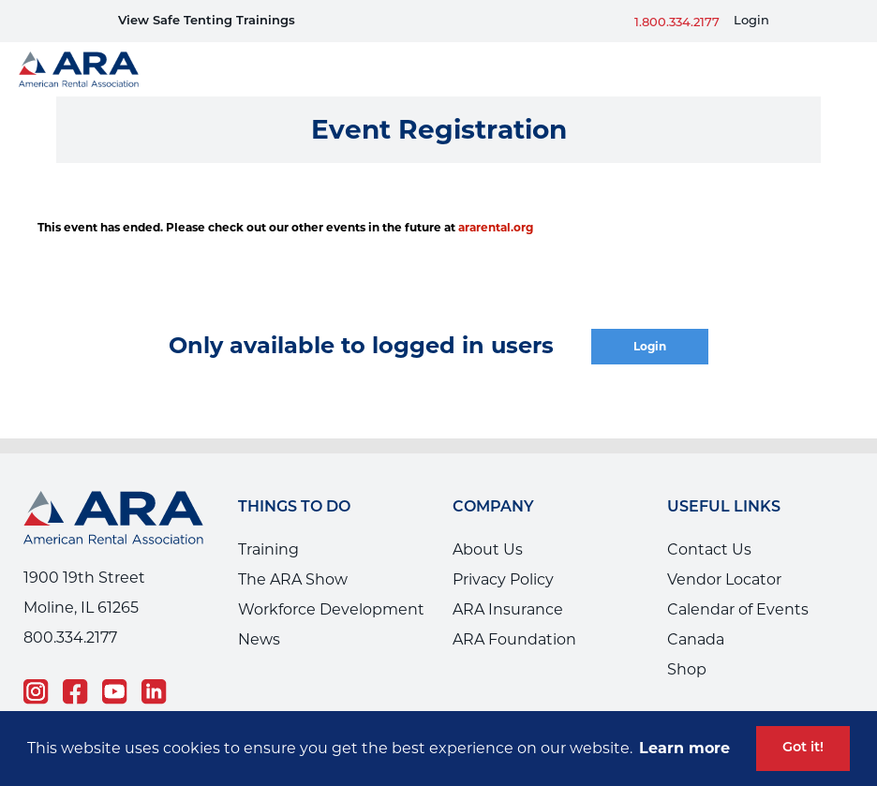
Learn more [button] (684, 748)
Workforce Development (331, 609)
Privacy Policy (503, 579)
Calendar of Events (738, 609)
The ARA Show (293, 579)
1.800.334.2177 (677, 23)
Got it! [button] (803, 748)
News (259, 639)
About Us (488, 549)
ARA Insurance (508, 609)
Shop (686, 669)
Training (268, 549)
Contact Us (709, 549)
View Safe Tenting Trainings (206, 21)
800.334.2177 (70, 637)
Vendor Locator (724, 579)
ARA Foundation (514, 639)
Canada (695, 639)
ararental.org (495, 227)
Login (751, 21)
